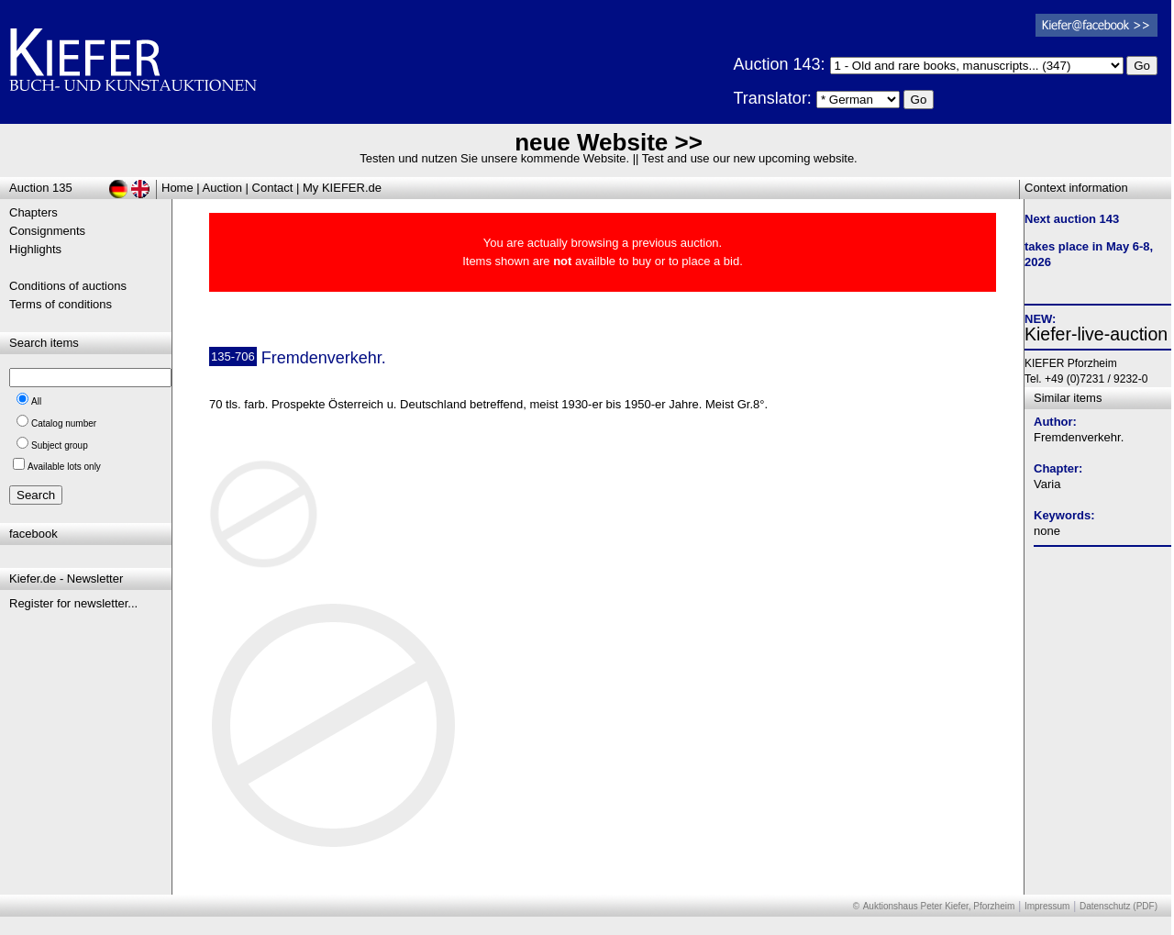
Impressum (1046, 906)
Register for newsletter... (73, 603)
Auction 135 (40, 188)
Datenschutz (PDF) (1118, 906)
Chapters (33, 212)
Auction (222, 188)
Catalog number (63, 423)
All (36, 401)
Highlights (35, 249)
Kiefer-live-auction (1096, 334)
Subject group (59, 445)
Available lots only (64, 467)
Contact (273, 188)
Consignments (47, 231)
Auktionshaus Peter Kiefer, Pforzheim (939, 906)
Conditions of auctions (68, 286)
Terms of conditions (60, 304)
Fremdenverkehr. (1079, 437)
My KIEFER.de (342, 188)
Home (177, 188)
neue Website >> (609, 142)
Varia (1047, 484)
